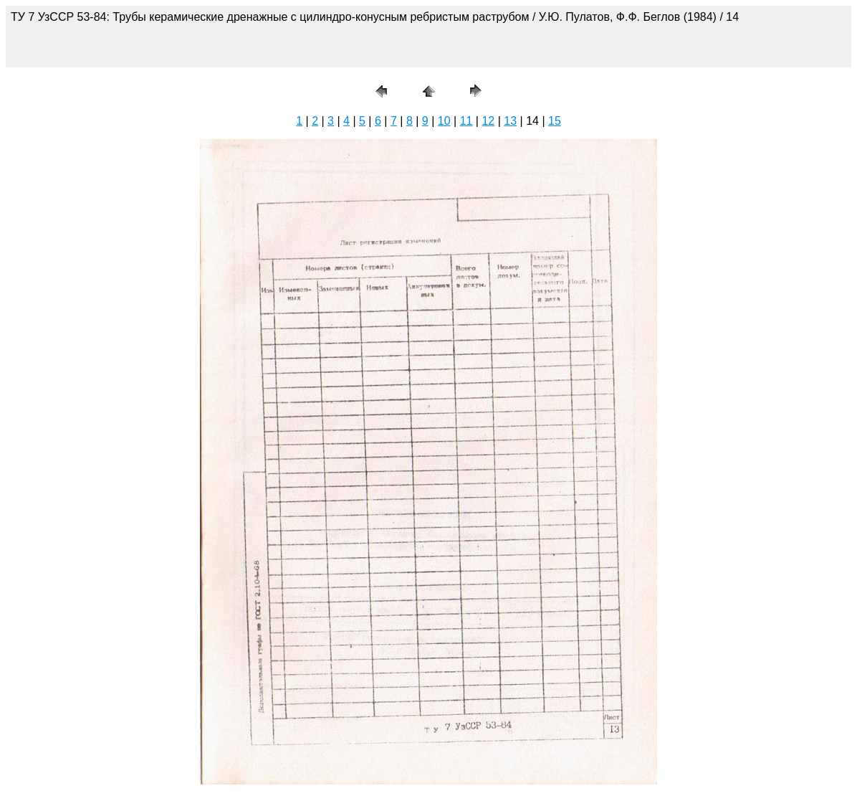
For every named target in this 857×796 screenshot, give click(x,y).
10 (444, 121)
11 (466, 121)
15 (554, 121)
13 (510, 121)
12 (488, 121)
